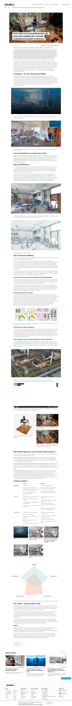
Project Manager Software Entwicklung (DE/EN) (49, 696)
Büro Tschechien (34, 688)
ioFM (51, 4)
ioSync (33, 4)
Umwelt (15, 697)
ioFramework (16, 690)
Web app (43, 45)
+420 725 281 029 (33, 696)
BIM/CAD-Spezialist (45, 699)
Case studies (55, 4)
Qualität (7, 697)
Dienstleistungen (8, 693)
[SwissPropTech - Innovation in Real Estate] (62, 693)
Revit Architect (44, 697)
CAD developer (44, 693)
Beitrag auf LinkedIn (18, 643)
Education (56, 45)
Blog (9, 7)
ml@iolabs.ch (23, 697)
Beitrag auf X (17, 644)
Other (19, 667)
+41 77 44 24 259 (23, 696)
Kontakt (15, 699)
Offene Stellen (45, 688)
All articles (63, 652)
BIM (44, 4)
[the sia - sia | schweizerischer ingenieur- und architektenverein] (60, 696)
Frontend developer (45, 690)
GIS (47, 4)
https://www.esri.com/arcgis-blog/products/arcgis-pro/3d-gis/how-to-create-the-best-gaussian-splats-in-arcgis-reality (34, 381)
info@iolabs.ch (33, 697)
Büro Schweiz (24, 688)
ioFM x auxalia (18, 645)
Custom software (39, 4)
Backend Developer (45, 692)
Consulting (43, 667)
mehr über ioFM (18, 641)
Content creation (51, 45)
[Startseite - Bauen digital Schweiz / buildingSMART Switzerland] (62, 691)
